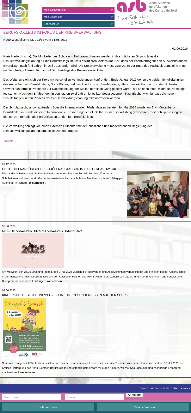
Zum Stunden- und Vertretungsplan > (165, 388)
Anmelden (135, 394)
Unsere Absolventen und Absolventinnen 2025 (42, 230)
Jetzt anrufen (48, 407)
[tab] (78, 10)
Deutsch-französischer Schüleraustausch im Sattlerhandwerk (59, 169)
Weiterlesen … (38, 182)
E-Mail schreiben (143, 407)
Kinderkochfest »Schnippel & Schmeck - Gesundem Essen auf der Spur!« (65, 295)
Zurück (8, 141)
